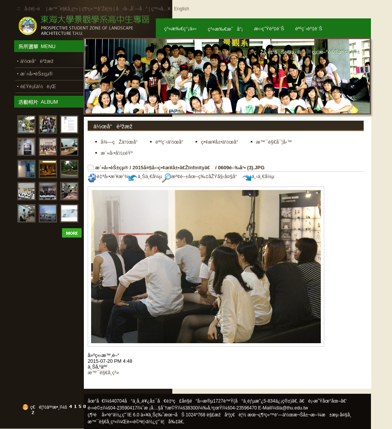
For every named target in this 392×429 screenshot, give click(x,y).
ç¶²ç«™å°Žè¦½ (97, 8)
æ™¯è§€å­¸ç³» (64, 8)
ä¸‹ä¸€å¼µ (258, 176)
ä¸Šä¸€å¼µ (145, 176)
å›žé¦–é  (34, 8)
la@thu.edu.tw (293, 408)
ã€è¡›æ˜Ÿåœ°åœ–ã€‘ (323, 401)
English (181, 8)
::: (19, 8)
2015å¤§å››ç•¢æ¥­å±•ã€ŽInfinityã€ (173, 167)
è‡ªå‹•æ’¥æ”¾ (108, 176)
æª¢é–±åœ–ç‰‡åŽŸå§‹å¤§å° (201, 176)
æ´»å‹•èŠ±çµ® (112, 167)
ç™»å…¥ (160, 8)
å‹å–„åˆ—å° (131, 8)
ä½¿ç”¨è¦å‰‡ (162, 421)
